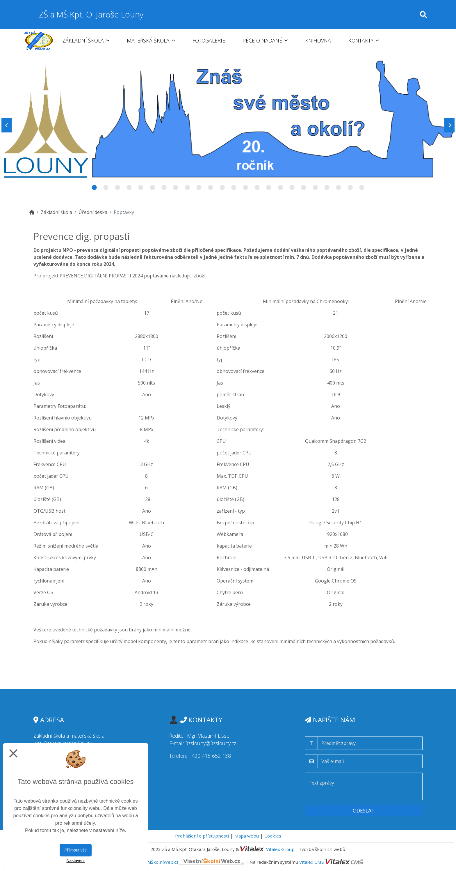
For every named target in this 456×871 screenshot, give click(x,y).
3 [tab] (117, 188)
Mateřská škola (151, 40)
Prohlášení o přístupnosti (202, 836)
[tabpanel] (228, 125)
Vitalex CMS (311, 862)
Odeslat (364, 810)
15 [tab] (257, 188)
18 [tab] (292, 188)
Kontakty (363, 40)
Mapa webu (246, 836)
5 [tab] (141, 188)
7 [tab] (164, 188)
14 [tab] (245, 188)
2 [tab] (106, 188)
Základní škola (86, 40)
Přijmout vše (75, 850)
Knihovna (318, 40)
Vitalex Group (280, 849)
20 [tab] (315, 188)
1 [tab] (94, 188)
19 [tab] (304, 188)
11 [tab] (210, 188)
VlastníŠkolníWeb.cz (191, 862)
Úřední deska (93, 212)
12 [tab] (222, 188)
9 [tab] (187, 188)
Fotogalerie (209, 40)
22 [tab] (338, 188)
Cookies (272, 836)
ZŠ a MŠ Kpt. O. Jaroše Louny (91, 14)
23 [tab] (350, 188)
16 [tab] (269, 188)
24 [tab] (362, 188)
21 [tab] (327, 188)
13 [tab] (234, 188)
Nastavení (75, 860)
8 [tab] (176, 188)
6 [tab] (152, 188)
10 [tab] (199, 188)
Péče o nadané (265, 40)
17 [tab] (280, 188)
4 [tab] (129, 188)
